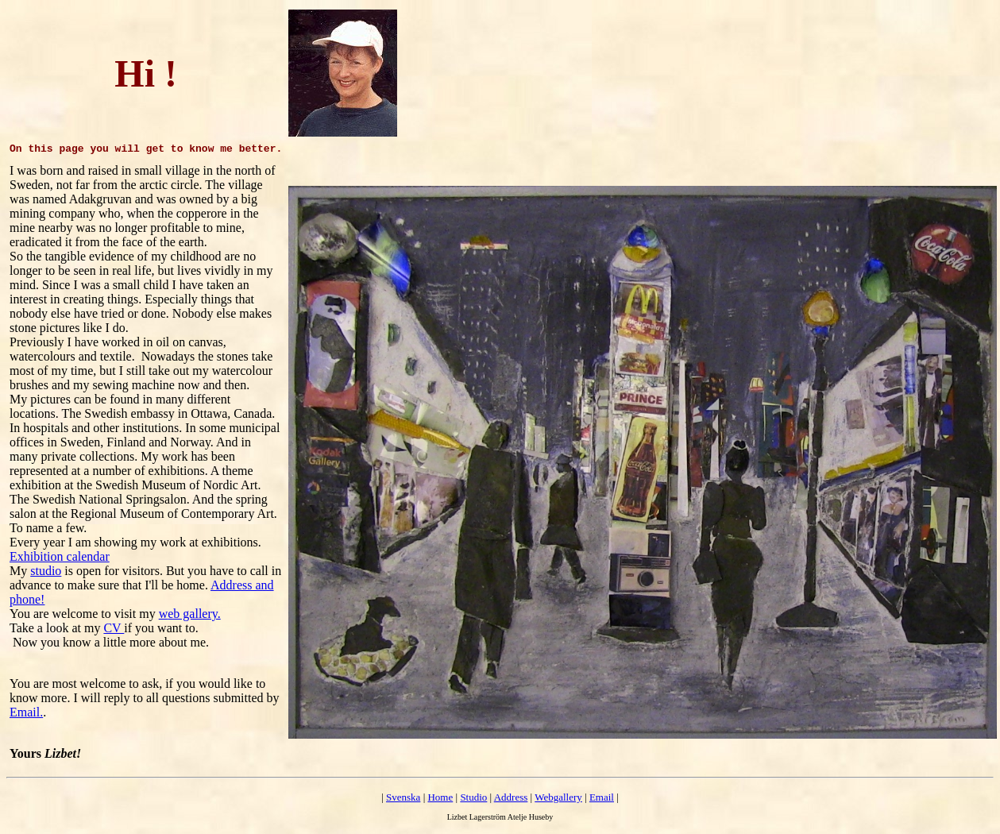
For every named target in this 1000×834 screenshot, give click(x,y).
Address (511, 797)
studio (45, 570)
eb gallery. (194, 613)
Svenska (403, 797)
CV (113, 628)
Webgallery (558, 797)
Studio (473, 797)
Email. (26, 712)
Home (440, 797)
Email (601, 797)
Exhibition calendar (60, 556)
